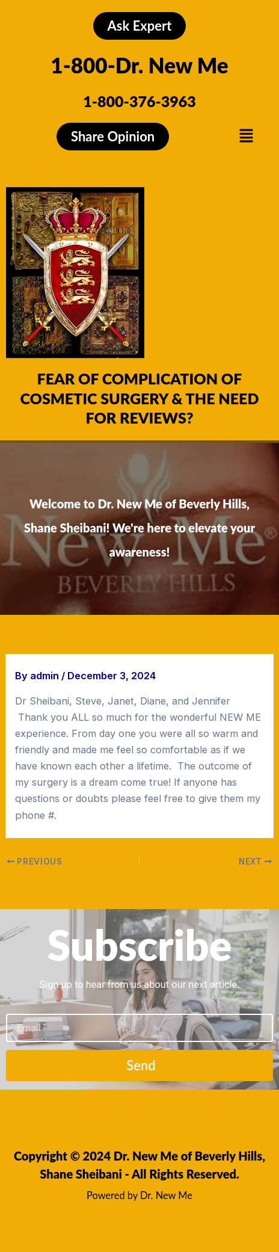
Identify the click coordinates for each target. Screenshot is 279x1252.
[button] (246, 136)
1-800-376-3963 (139, 101)
